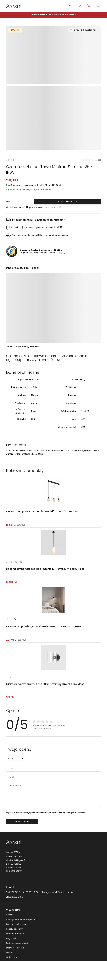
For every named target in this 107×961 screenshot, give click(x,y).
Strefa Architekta (15, 901)
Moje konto (12, 910)
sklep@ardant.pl (14, 850)
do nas (38, 159)
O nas (9, 905)
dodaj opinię (22, 774)
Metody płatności (15, 887)
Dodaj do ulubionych (84, 30)
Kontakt (10, 868)
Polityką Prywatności (76, 766)
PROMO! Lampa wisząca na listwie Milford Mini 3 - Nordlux (41, 464)
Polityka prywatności (17, 896)
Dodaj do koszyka (67, 154)
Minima (34, 299)
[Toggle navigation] (98, 5)
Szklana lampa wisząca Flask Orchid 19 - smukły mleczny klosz (44, 521)
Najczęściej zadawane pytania (21, 872)
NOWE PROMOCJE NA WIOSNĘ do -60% (53, 14)
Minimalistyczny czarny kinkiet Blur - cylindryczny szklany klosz (44, 637)
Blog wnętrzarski (14, 915)
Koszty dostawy (14, 882)
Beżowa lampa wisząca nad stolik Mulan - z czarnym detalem (44, 579)
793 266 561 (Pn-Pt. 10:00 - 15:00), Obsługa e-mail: (31, 845)
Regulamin (11, 891)
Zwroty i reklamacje (16, 877)
